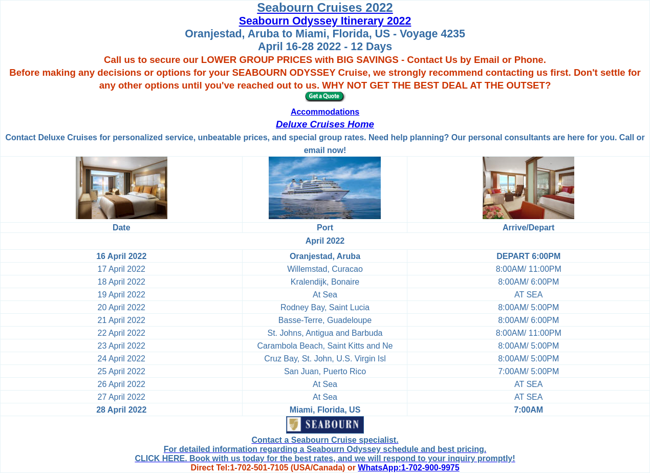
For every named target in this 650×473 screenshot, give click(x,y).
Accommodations (325, 111)
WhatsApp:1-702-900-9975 (408, 467)
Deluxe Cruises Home (325, 124)
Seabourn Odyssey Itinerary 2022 (325, 21)
